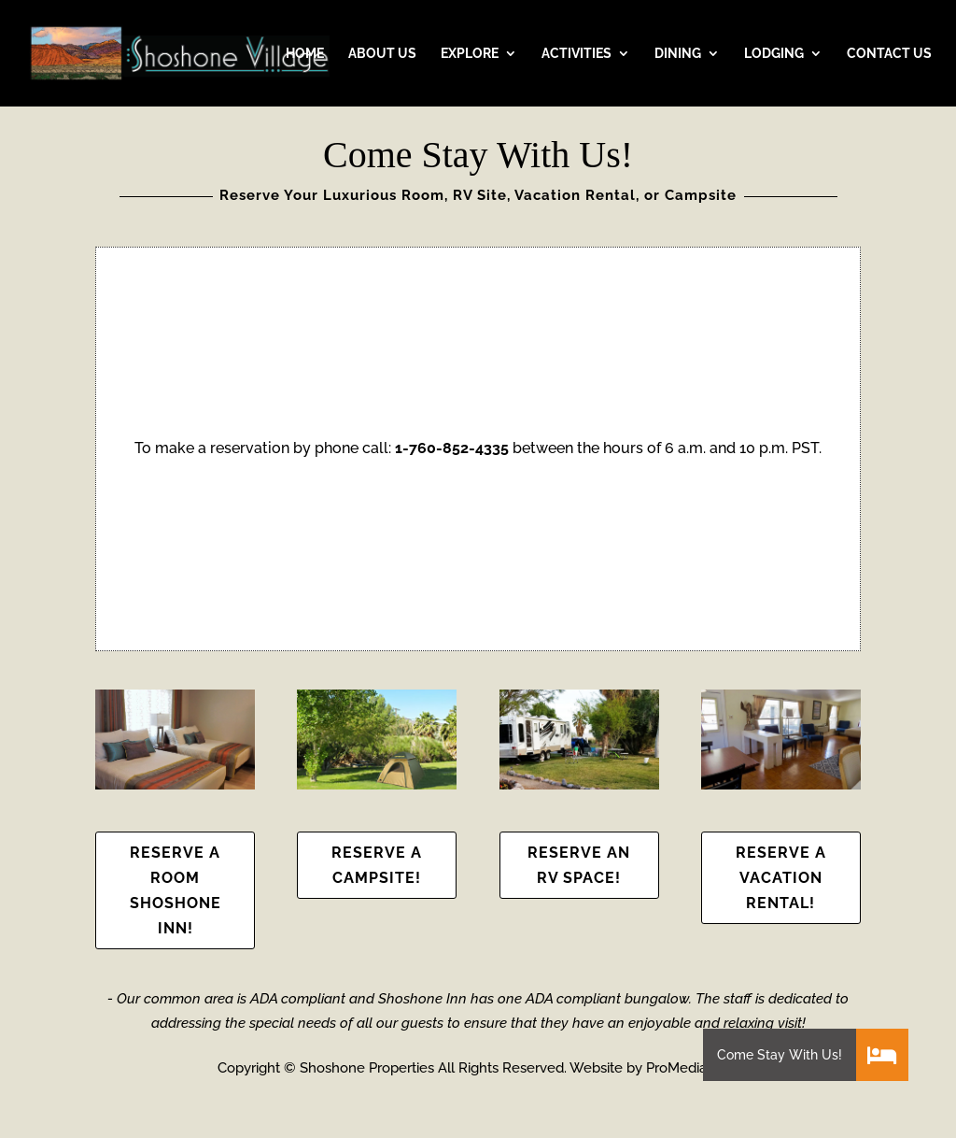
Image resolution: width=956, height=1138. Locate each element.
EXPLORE (470, 54)
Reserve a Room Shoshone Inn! (175, 891)
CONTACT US (889, 54)
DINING (677, 54)
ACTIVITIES (576, 54)
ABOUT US (382, 54)
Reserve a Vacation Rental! (781, 878)
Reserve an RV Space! (578, 865)
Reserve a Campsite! (376, 865)
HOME (305, 54)
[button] (882, 1055)
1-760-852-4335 (452, 448)
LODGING (774, 54)
